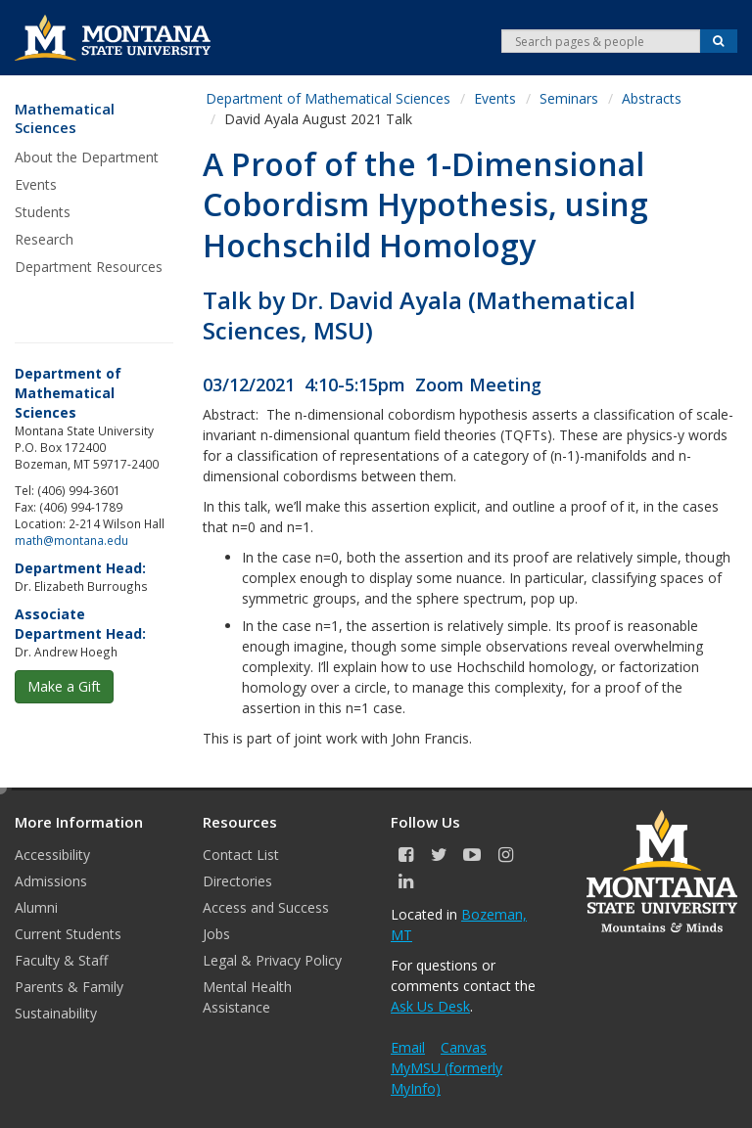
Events (36, 184)
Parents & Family (69, 986)
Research (44, 239)
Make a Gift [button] (64, 686)
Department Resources (89, 266)
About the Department (87, 157)
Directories (237, 881)
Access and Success (266, 907)
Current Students (68, 934)
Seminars (569, 98)
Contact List (241, 854)
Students (42, 212)
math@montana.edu (71, 540)
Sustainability (56, 1013)
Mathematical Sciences (65, 119)
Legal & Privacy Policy (272, 960)
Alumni (36, 907)
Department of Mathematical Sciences (328, 98)
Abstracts (652, 98)
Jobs (216, 934)
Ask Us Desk (430, 1006)
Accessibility (52, 854)
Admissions (51, 881)
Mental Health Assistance (247, 996)
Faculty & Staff (61, 960)
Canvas (464, 1047)
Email (408, 1047)
